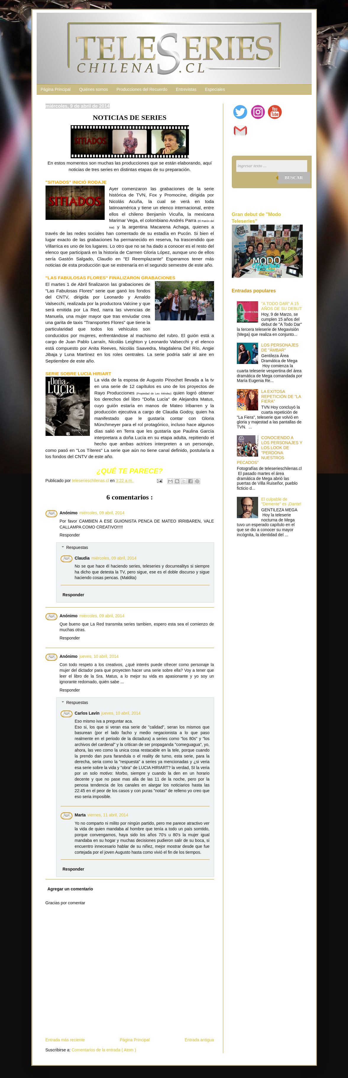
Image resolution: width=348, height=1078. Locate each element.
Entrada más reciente (65, 1039)
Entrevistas (186, 89)
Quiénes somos (93, 89)
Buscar (294, 177)
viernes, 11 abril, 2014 (108, 815)
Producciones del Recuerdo (141, 89)
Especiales (215, 89)
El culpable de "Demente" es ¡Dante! (281, 502)
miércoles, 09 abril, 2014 (101, 512)
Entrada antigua (199, 1039)
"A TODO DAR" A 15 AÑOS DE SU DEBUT (281, 306)
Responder (70, 535)
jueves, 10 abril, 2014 (99, 656)
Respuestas (77, 547)
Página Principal (56, 89)
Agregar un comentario (70, 889)
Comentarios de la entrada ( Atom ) (104, 1050)
